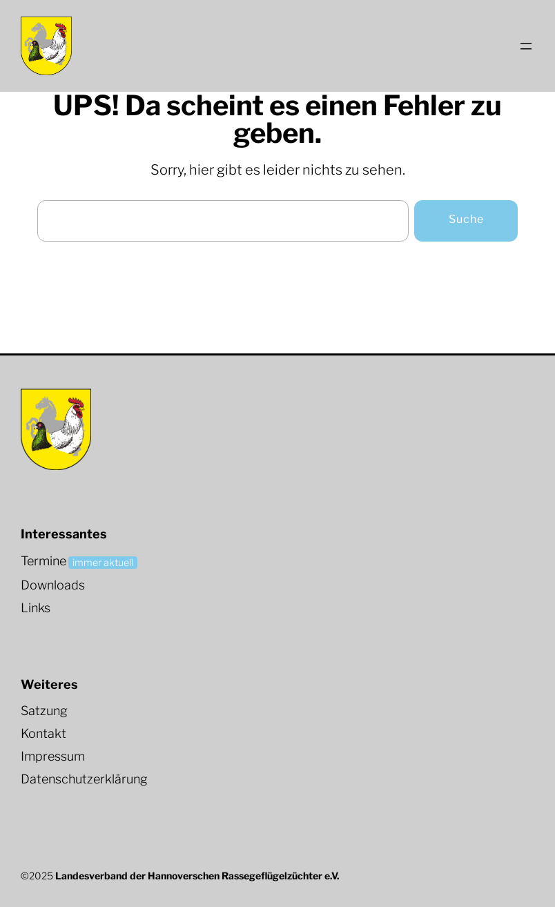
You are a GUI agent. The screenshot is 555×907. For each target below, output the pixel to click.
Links (35, 608)
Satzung (44, 710)
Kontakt (43, 733)
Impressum (53, 756)
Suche (466, 219)
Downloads (53, 585)
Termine (43, 561)
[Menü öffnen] (526, 46)
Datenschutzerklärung (84, 779)
